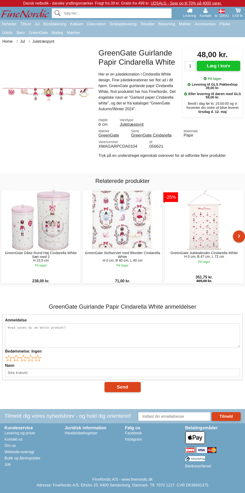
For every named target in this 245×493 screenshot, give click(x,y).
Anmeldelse (16, 320)
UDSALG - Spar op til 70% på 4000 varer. (186, 3)
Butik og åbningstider (22, 458)
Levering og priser (20, 433)
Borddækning (54, 24)
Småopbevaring (123, 24)
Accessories (205, 24)
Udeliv (7, 33)
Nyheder (9, 24)
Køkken (76, 24)
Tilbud (25, 24)
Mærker (73, 33)
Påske (224, 24)
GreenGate (38, 33)
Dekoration (96, 24)
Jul (36, 24)
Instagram (133, 439)
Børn (20, 33)
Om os (10, 446)
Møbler (185, 24)
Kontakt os (14, 439)
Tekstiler (147, 24)
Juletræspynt (132, 124)
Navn (9, 365)
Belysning (166, 24)
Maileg (57, 33)
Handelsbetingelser (81, 433)
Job (8, 464)
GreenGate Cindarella (151, 135)
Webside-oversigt (19, 452)
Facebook (133, 433)
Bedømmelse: (23, 351)
